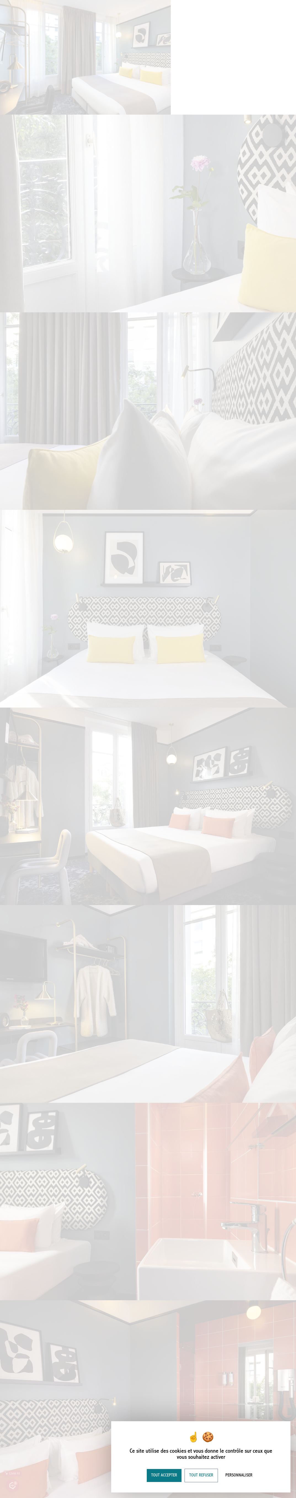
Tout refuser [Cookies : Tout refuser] (201, 1475)
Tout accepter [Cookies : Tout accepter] (164, 1475)
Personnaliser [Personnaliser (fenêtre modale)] (238, 1475)
